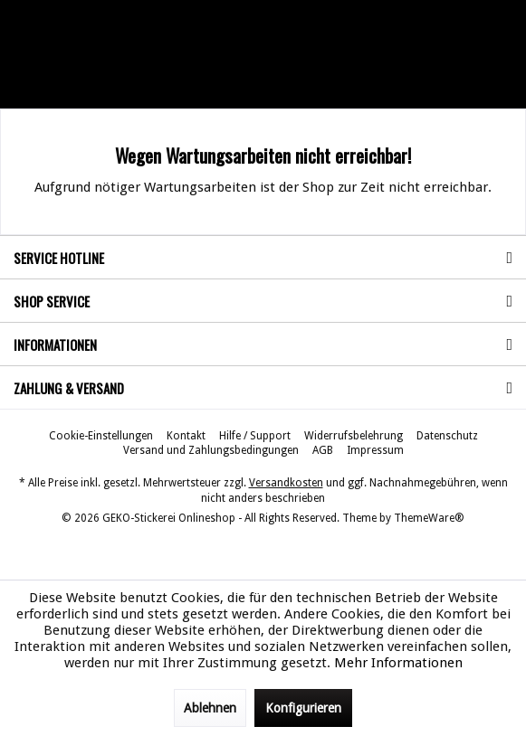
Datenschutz (447, 435)
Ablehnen (210, 708)
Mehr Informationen (398, 663)
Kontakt (186, 435)
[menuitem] (101, 436)
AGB (322, 450)
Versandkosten (286, 483)
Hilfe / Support (255, 435)
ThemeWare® (429, 518)
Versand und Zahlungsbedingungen (211, 450)
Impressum (375, 450)
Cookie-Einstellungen (101, 435)
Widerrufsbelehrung (353, 435)
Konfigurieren (303, 708)
